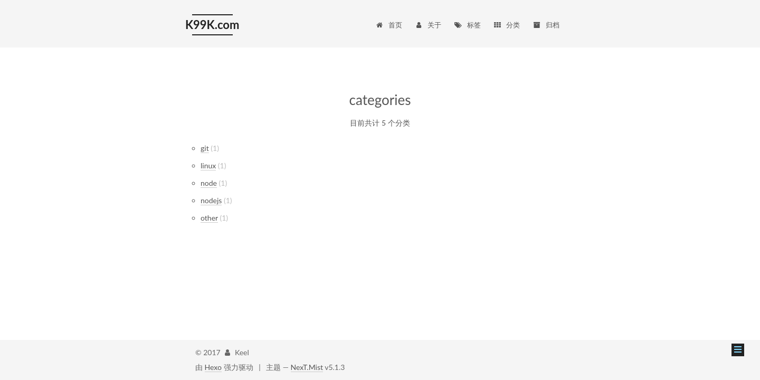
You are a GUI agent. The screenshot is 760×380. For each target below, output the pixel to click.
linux (208, 165)
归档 (546, 25)
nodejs (211, 200)
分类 (506, 25)
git (205, 148)
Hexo (213, 367)
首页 (388, 25)
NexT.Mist (307, 367)
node (209, 182)
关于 (427, 25)
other (209, 217)
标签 (467, 25)
